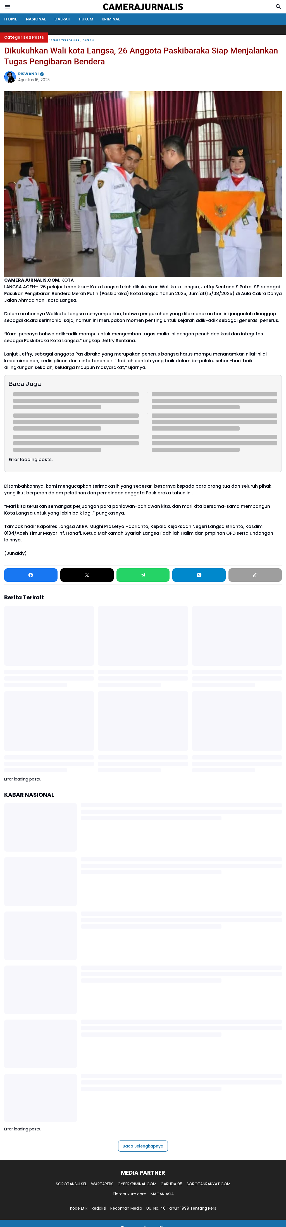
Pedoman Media (126, 1208)
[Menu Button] (7, 6)
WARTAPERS (102, 1184)
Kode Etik (78, 1208)
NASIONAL (36, 19)
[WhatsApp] (199, 575)
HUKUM (86, 19)
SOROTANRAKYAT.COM (208, 1184)
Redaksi (99, 1208)
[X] (87, 575)
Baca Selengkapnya (143, 1146)
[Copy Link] (255, 575)
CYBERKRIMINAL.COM (137, 1184)
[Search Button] (278, 6)
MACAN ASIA (162, 1194)
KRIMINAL (111, 19)
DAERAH (62, 19)
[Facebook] (31, 575)
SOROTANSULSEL (71, 1184)
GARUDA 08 (171, 1184)
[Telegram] (143, 575)
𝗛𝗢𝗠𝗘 (11, 19)
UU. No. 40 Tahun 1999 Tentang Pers (181, 1208)
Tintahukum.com (129, 1194)
